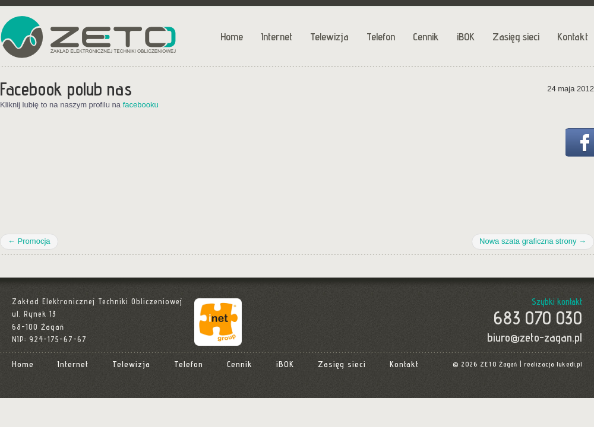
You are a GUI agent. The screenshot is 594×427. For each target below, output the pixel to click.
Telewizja (329, 36)
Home (231, 36)
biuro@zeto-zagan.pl (534, 337)
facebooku (141, 104)
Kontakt (572, 36)
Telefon (380, 36)
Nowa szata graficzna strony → (532, 241)
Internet (276, 36)
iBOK (466, 36)
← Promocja (29, 241)
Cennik (426, 36)
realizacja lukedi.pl (553, 364)
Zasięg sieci (515, 36)
